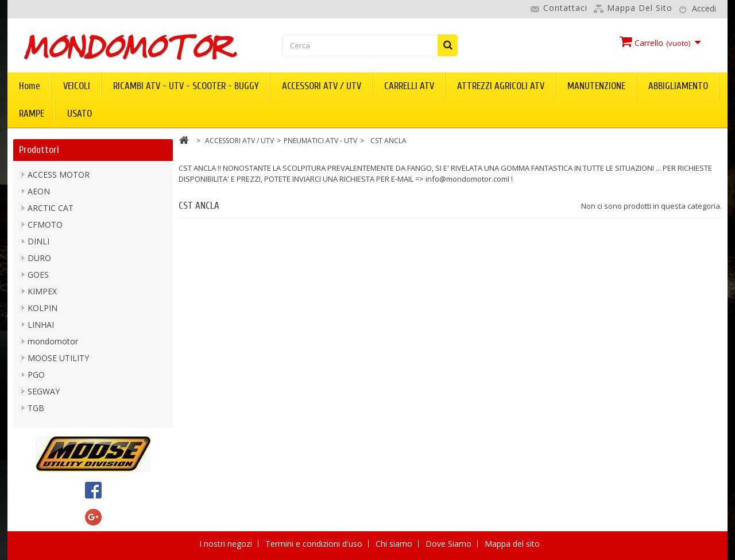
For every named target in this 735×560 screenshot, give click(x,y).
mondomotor (53, 341)
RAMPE (31, 113)
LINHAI (41, 324)
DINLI (38, 241)
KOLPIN (42, 307)
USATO (79, 113)
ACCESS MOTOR (59, 174)
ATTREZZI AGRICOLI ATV (500, 85)
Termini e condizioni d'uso (315, 543)
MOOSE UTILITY (58, 357)
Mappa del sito (639, 7)
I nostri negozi (226, 543)
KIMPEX (42, 291)
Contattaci (565, 7)
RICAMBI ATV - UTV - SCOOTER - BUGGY (186, 85)
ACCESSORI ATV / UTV (321, 85)
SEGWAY (44, 391)
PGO (36, 374)
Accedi (704, 8)
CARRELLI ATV (409, 85)
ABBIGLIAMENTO (678, 85)
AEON (39, 191)
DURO (39, 257)
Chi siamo (395, 543)
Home (29, 85)
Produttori (39, 149)
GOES (38, 274)
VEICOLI (76, 85)
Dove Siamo (449, 543)
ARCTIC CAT (51, 207)
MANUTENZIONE (596, 85)
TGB (36, 407)
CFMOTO (45, 224)
